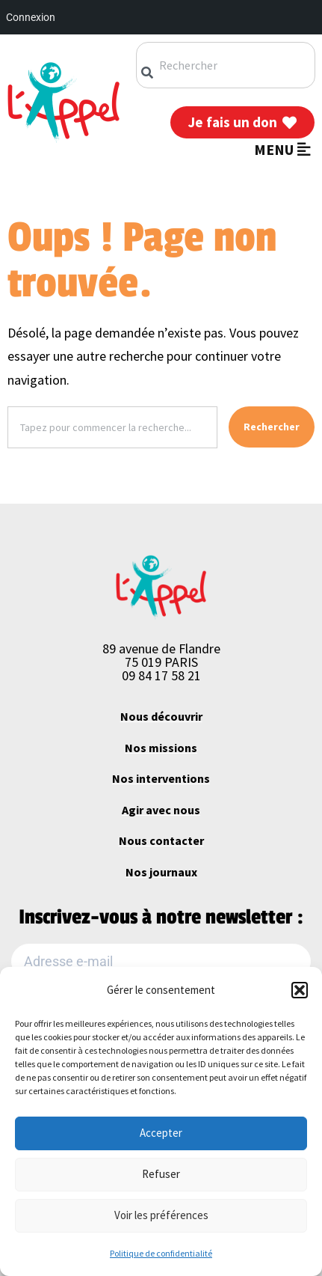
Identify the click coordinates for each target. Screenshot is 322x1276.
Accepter (161, 1133)
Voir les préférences (161, 1215)
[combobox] (225, 65)
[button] (299, 990)
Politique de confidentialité (161, 1253)
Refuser (161, 1174)
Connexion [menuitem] (30, 17)
